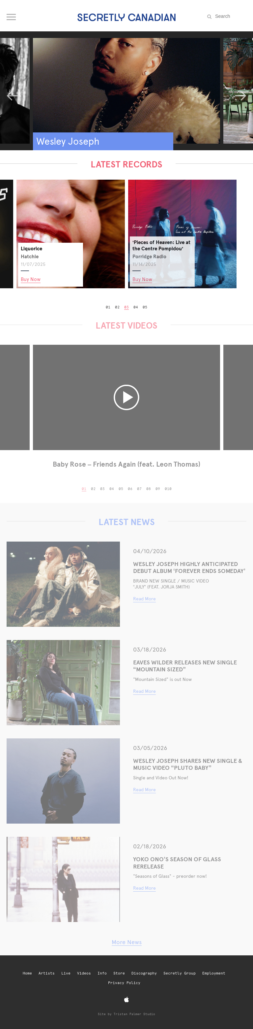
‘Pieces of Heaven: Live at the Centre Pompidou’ (223, 245)
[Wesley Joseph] (126, 91)
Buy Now (92, 279)
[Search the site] (229, 16)
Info (102, 973)
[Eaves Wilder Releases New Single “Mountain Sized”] (63, 682)
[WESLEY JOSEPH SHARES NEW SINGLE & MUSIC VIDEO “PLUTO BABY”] (63, 781)
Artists (47, 973)
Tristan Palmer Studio (134, 1014)
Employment (213, 973)
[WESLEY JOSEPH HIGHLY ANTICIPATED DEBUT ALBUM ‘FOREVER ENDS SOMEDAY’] (63, 584)
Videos (84, 973)
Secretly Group (179, 973)
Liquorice (93, 248)
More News (127, 942)
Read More (144, 599)
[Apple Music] (126, 999)
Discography (144, 973)
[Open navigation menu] (12, 15)
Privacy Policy (124, 983)
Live (65, 973)
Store (119, 973)
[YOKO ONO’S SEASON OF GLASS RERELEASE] (63, 879)
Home (27, 973)
